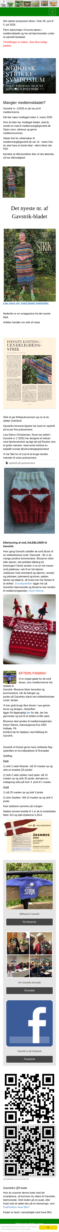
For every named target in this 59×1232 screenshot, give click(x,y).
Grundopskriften (24, 583)
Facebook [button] (29, 1059)
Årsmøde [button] (29, 990)
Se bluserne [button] (29, 922)
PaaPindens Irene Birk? (16, 1207)
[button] (7, 76)
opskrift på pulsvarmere (20, 463)
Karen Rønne (35, 590)
